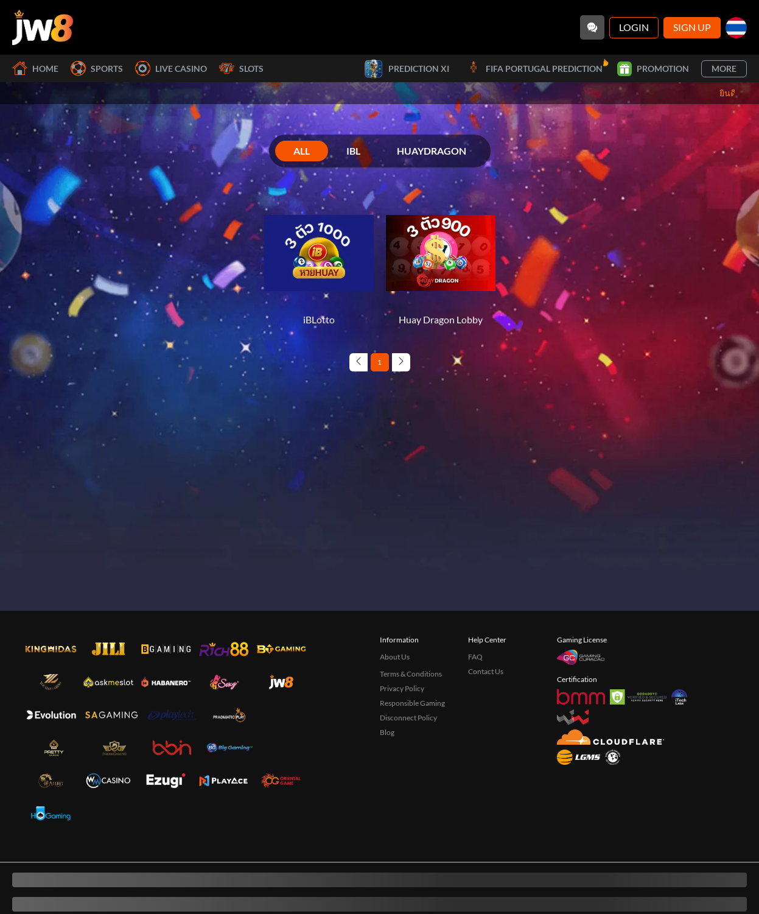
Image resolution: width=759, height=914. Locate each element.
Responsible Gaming (412, 703)
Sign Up (692, 27)
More (724, 68)
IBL (353, 150)
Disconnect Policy (408, 717)
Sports (97, 68)
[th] (736, 27)
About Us (395, 656)
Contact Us (485, 671)
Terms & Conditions (411, 673)
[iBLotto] (319, 262)
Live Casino (171, 68)
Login (634, 27)
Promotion (653, 69)
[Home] (42, 27)
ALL (301, 150)
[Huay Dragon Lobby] (440, 262)
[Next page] (401, 362)
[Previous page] (358, 362)
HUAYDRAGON (431, 150)
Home (35, 68)
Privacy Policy (402, 688)
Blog (387, 732)
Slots (241, 68)
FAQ (475, 656)
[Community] (592, 27)
